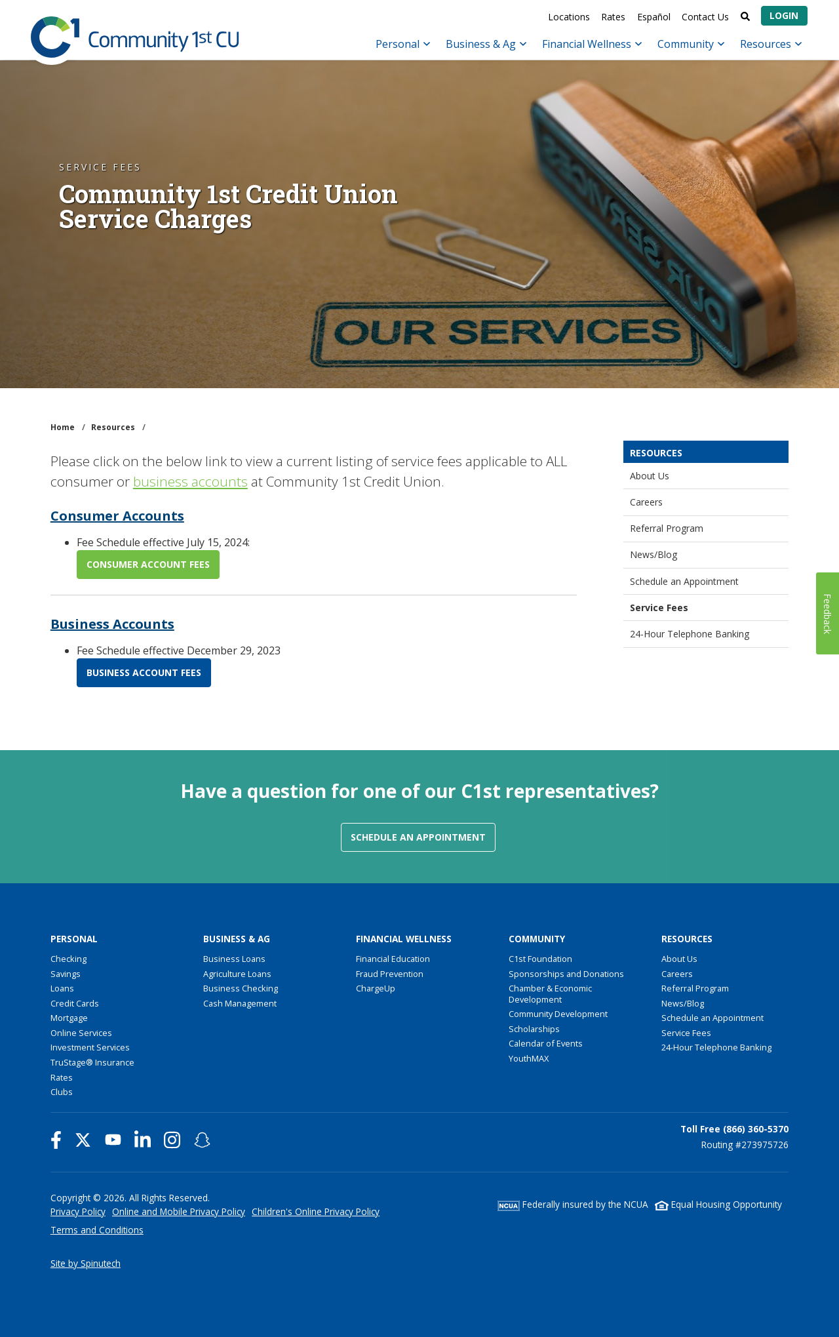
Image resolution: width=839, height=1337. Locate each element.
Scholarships (534, 1029)
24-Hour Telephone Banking (689, 634)
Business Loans (234, 959)
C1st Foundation (540, 959)
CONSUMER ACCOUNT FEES (148, 564)
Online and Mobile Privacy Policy (178, 1211)
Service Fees (659, 607)
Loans (62, 988)
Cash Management (240, 1003)
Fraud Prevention (389, 974)
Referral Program (666, 528)
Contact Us (705, 16)
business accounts (190, 481)
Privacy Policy (78, 1211)
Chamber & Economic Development (550, 993)
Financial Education (393, 959)
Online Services (81, 1033)
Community (690, 44)
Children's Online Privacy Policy (316, 1211)
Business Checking (240, 988)
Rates (613, 16)
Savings (65, 974)
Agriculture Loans (237, 974)
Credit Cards (74, 1003)
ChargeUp (375, 988)
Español (654, 16)
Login (784, 15)
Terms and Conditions (97, 1230)
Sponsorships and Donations (566, 974)
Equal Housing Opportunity (718, 1204)
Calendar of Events (546, 1043)
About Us (649, 475)
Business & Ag (486, 44)
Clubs (61, 1092)
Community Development (558, 1014)
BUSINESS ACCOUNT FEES (144, 672)
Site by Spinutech (85, 1263)
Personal (403, 44)
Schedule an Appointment (684, 581)
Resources (771, 44)
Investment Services (90, 1047)
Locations (569, 16)
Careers (646, 502)
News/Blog (653, 554)
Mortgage (69, 1018)
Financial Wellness (592, 44)
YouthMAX (529, 1058)
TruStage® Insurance (92, 1062)
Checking (68, 959)
